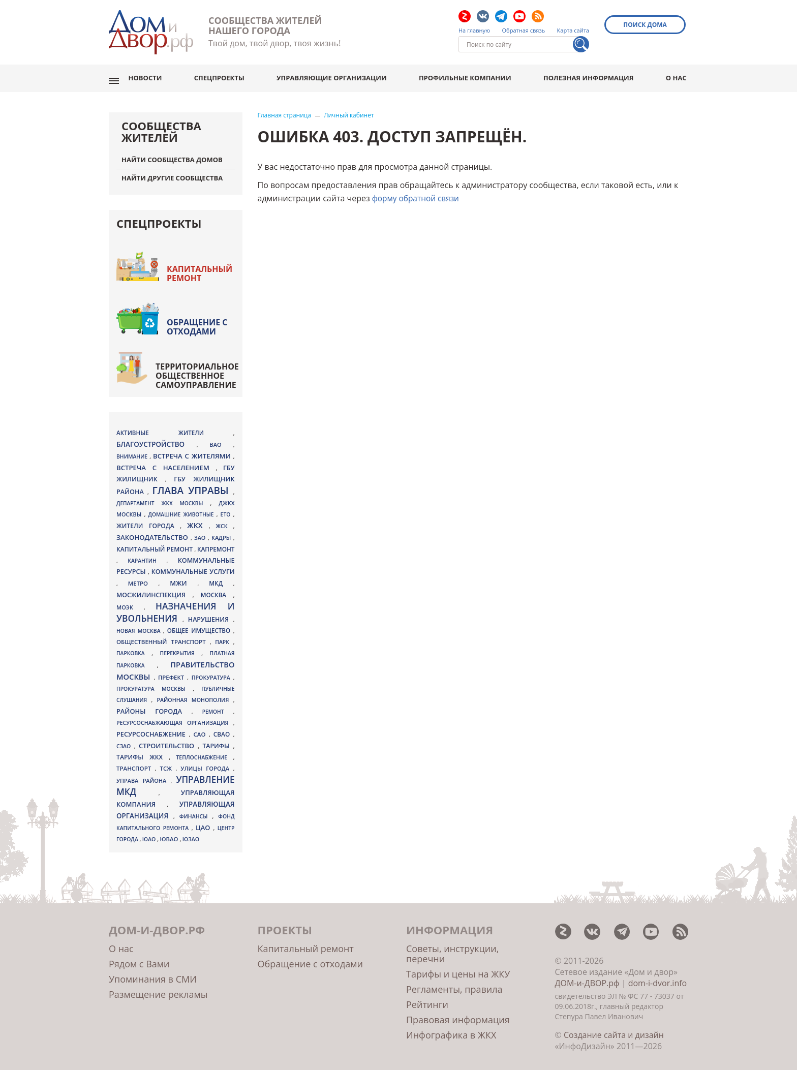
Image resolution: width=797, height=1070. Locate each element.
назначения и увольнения (175, 608)
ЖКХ (198, 521)
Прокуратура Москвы (154, 684)
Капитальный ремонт (199, 269)
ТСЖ (168, 764)
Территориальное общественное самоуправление (197, 371)
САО (201, 729)
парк (224, 637)
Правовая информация (458, 1015)
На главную (474, 30)
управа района (143, 776)
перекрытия (181, 648)
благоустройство (156, 439)
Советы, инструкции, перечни (452, 949)
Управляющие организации (336, 75)
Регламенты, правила (454, 985)
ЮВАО (169, 834)
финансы (195, 811)
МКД (221, 578)
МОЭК (130, 602)
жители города (148, 521)
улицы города (206, 764)
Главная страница (285, 111)
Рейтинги (427, 1000)
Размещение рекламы (158, 990)
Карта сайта (573, 30)
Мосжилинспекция (154, 590)
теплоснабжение (204, 752)
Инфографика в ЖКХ (451, 1030)
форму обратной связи (417, 193)
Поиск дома (646, 24)
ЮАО (149, 834)
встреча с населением (166, 463)
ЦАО (204, 823)
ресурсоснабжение (152, 729)
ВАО (221, 440)
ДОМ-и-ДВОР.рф (587, 978)
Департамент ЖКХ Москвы (163, 498)
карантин (147, 556)
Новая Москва (139, 626)
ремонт (217, 707)
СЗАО (125, 741)
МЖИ (183, 578)
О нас (677, 75)
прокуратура (212, 673)
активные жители (174, 428)
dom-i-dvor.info (657, 978)
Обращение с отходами (197, 322)
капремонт (216, 544)
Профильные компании (468, 75)
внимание (132, 451)
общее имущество (200, 626)
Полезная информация (591, 75)
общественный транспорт (163, 637)
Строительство (168, 741)
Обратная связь (523, 30)
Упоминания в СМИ (153, 974)
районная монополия (195, 695)
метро (143, 579)
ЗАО (201, 533)
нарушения (210, 614)
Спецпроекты (224, 75)
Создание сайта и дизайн (614, 1030)
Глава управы (192, 486)
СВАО (223, 729)
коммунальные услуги (193, 567)
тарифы (217, 741)
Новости (151, 75)
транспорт (135, 764)
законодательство (153, 532)
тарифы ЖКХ (142, 752)
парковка (133, 648)
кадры (222, 533)
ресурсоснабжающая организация (174, 718)
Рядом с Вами (139, 959)
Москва (217, 590)
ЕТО (227, 509)
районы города (154, 706)
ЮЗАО (190, 834)
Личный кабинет (349, 111)
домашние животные (182, 509)
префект (172, 673)
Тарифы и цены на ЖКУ (458, 969)
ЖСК (224, 521)
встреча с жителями (193, 451)
